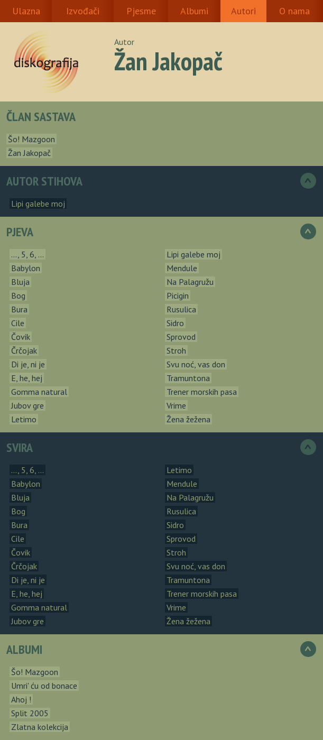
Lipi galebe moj (38, 203)
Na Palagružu (190, 281)
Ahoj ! (21, 699)
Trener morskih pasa (202, 391)
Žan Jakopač (29, 152)
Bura (19, 309)
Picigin (178, 295)
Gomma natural (39, 391)
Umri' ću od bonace (44, 685)
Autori (243, 11)
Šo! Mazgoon (31, 139)
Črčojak (24, 350)
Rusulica (181, 309)
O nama (294, 11)
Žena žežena (188, 419)
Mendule (182, 268)
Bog (18, 295)
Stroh (176, 350)
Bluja (20, 281)
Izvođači (82, 11)
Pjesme (141, 11)
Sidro (175, 323)
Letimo (23, 419)
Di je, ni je (28, 364)
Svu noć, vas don (196, 364)
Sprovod (181, 336)
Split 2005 (30, 713)
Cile (17, 323)
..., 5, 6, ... (27, 254)
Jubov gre (27, 405)
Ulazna (26, 11)
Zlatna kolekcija (39, 727)
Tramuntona (188, 378)
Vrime (176, 405)
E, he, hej (26, 378)
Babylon (25, 268)
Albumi (194, 11)
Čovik (20, 336)
